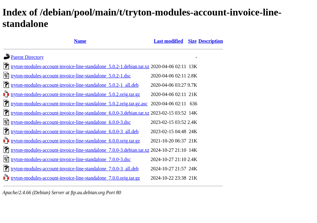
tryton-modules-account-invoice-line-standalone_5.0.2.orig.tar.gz (75, 94)
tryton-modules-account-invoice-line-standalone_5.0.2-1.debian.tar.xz (80, 66)
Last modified (168, 41)
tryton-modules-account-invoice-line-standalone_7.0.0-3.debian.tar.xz (80, 150)
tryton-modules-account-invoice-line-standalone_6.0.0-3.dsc (71, 122)
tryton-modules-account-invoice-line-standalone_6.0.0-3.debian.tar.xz (80, 113)
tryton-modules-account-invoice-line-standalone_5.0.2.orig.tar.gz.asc (79, 103)
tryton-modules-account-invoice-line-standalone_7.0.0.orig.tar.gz (75, 178)
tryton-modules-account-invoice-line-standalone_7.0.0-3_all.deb (75, 168)
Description (210, 41)
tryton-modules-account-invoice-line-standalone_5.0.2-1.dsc (71, 75)
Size (192, 41)
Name (80, 41)
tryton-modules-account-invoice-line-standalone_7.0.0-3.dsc (71, 159)
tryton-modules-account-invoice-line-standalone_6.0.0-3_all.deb (75, 131)
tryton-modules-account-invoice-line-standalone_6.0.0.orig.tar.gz (75, 140)
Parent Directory (27, 57)
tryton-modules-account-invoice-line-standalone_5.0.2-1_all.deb (75, 85)
